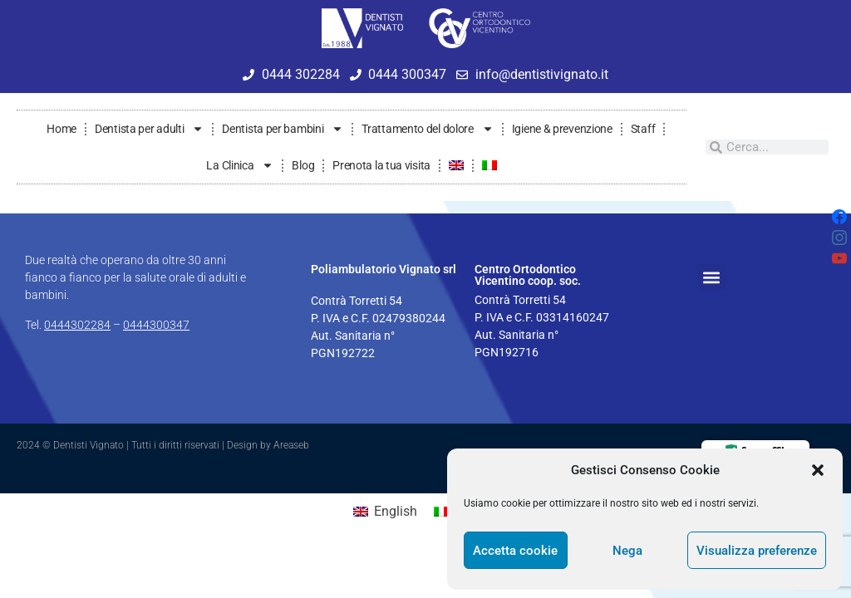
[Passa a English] (385, 511)
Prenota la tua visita (381, 165)
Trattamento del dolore (427, 129)
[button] (817, 470)
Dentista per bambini (282, 129)
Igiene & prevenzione (562, 128)
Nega (627, 550)
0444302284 (77, 324)
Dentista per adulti (149, 129)
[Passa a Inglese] (456, 165)
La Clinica (239, 165)
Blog (303, 165)
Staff (643, 128)
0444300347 (156, 324)
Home (61, 128)
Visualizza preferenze (756, 550)
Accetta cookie (515, 550)
